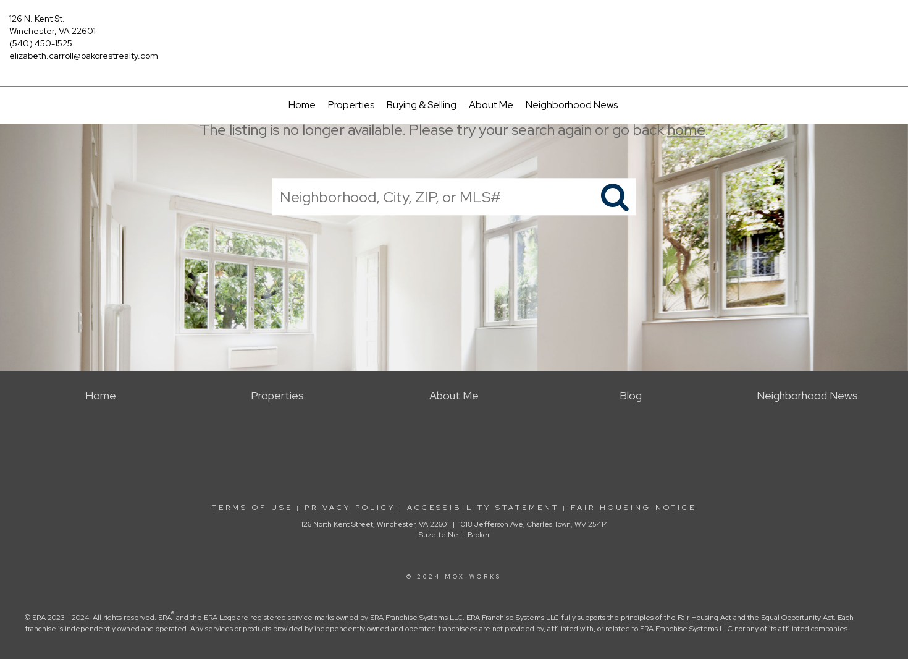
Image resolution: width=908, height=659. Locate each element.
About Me (491, 104)
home (686, 129)
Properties (351, 104)
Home (302, 104)
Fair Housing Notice (633, 507)
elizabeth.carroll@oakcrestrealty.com (83, 55)
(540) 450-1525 (40, 43)
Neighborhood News (572, 104)
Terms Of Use (252, 507)
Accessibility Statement (483, 507)
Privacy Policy (350, 507)
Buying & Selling (421, 104)
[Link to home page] (454, 27)
